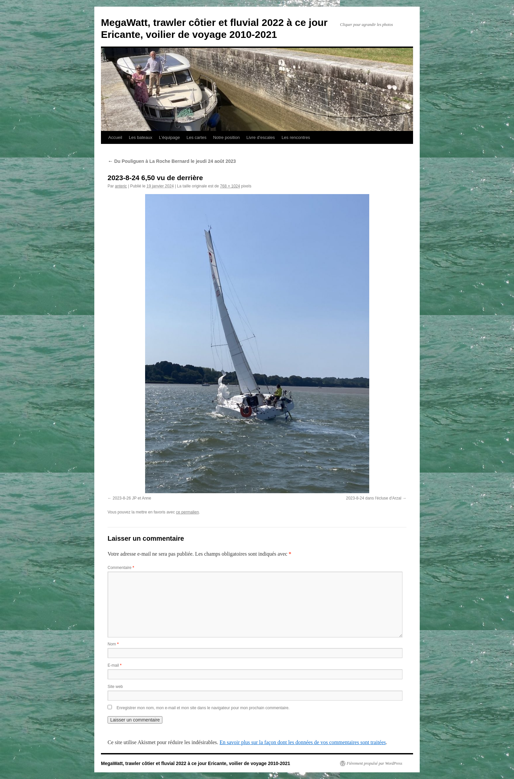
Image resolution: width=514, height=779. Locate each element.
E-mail (115, 665)
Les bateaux (140, 137)
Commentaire (121, 567)
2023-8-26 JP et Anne (132, 498)
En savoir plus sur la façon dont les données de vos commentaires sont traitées (302, 742)
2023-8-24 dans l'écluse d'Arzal (373, 498)
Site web (115, 686)
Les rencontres (296, 137)
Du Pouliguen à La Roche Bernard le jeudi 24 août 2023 (172, 161)
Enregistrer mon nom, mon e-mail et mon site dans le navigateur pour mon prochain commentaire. (203, 708)
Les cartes (197, 137)
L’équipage (169, 137)
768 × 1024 (230, 186)
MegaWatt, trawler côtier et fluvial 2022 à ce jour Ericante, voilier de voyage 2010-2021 (195, 763)
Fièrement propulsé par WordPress (374, 763)
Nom (113, 644)
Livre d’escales (260, 137)
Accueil (115, 137)
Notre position (226, 137)
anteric (121, 186)
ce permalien (187, 512)
